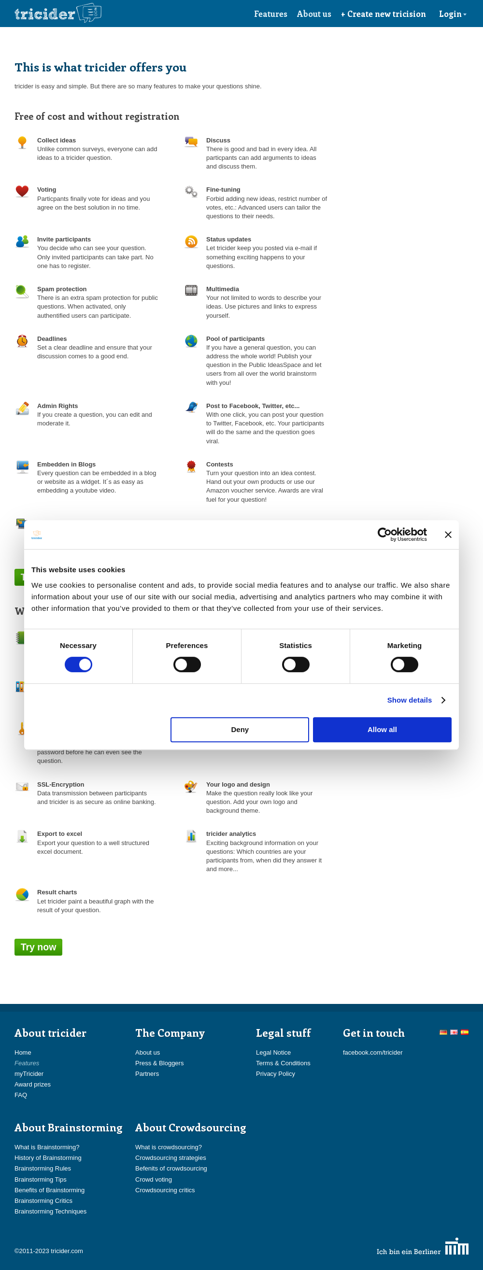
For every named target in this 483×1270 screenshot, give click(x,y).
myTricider (28, 1073)
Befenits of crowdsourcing (171, 1168)
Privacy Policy (275, 1073)
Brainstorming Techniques (50, 1211)
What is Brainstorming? (46, 1147)
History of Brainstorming (48, 1157)
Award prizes (32, 1084)
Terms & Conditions (283, 1063)
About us (314, 13)
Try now (39, 947)
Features (270, 13)
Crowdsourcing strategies (170, 1157)
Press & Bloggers (159, 1063)
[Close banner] (448, 534)
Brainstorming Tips (40, 1179)
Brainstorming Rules (42, 1168)
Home (22, 1052)
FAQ (20, 1095)
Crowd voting (153, 1179)
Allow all (382, 729)
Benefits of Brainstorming (49, 1190)
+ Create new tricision (383, 13)
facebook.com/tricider (373, 1052)
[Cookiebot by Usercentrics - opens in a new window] (384, 534)
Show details (409, 700)
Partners (147, 1073)
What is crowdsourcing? (168, 1147)
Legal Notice (273, 1052)
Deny (240, 729)
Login (453, 13)
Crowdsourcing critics (165, 1190)
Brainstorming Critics (43, 1200)
